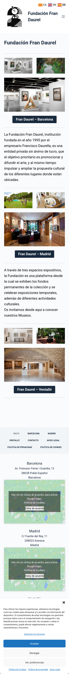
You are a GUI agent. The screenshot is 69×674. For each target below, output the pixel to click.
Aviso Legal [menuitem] (53, 440)
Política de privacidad (38, 669)
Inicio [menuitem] (16, 433)
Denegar (34, 653)
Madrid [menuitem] (52, 433)
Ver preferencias (34, 662)
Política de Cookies (17, 669)
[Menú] (63, 16)
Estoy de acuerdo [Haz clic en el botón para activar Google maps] (34, 508)
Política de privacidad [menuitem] (19, 447)
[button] (64, 602)
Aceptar (34, 643)
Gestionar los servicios (34, 634)
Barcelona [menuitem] (34, 433)
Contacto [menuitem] (33, 440)
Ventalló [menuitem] (14, 440)
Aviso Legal (55, 669)
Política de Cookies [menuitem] (51, 447)
